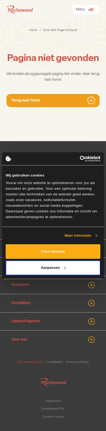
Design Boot (53, 401)
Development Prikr (53, 409)
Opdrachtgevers (53, 321)
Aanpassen (53, 268)
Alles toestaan (53, 251)
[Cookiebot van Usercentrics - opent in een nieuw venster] (76, 159)
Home (33, 30)
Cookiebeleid (54, 362)
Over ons (53, 339)
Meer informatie (78, 235)
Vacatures (53, 285)
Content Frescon (53, 417)
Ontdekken (53, 303)
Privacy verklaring (77, 362)
